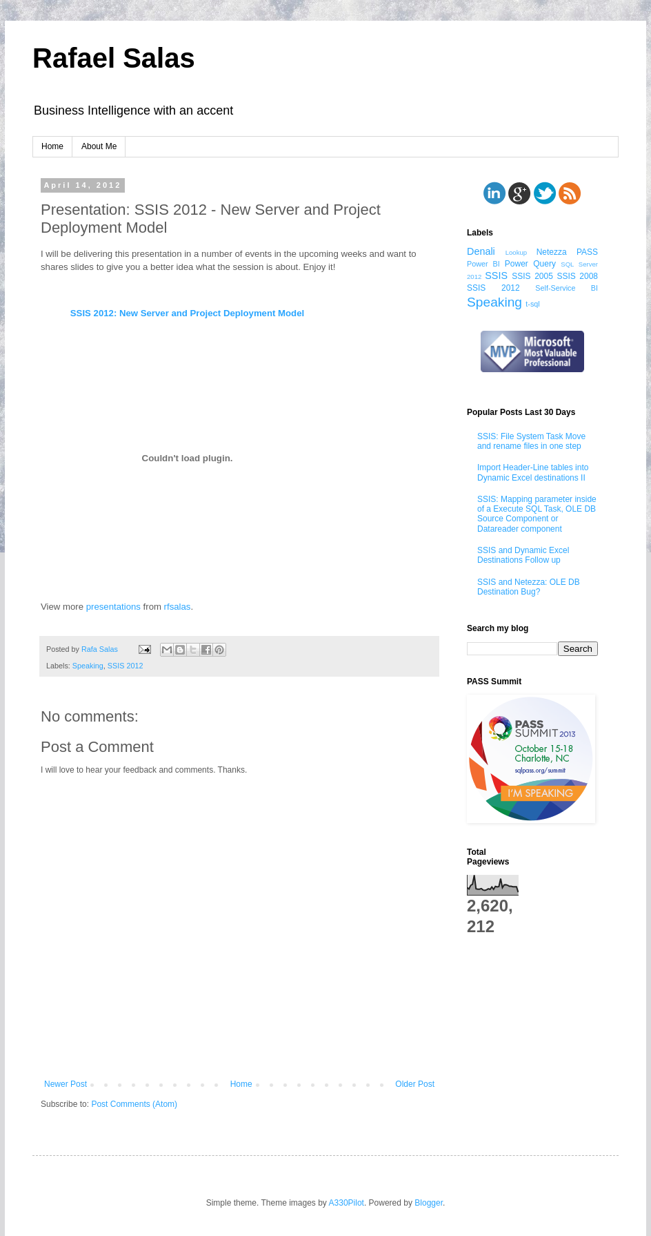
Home (52, 146)
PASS (587, 252)
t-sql (532, 304)
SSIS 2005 (532, 276)
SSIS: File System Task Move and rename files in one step (531, 441)
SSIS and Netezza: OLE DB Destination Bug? (528, 587)
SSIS (496, 275)
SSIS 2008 (577, 276)
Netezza (552, 252)
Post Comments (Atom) (134, 1104)
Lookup (516, 252)
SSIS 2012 (125, 666)
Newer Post (65, 1084)
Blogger (428, 1203)
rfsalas (177, 606)
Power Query (530, 264)
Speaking (87, 666)
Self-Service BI (566, 288)
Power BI (483, 264)
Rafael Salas (113, 58)
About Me (99, 146)
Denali (481, 251)
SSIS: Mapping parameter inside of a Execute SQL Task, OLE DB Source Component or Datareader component (537, 514)
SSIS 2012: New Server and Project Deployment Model (187, 313)
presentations (113, 606)
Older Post (414, 1084)
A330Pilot (346, 1203)
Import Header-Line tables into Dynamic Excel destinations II (532, 472)
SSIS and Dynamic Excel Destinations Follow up (523, 555)
